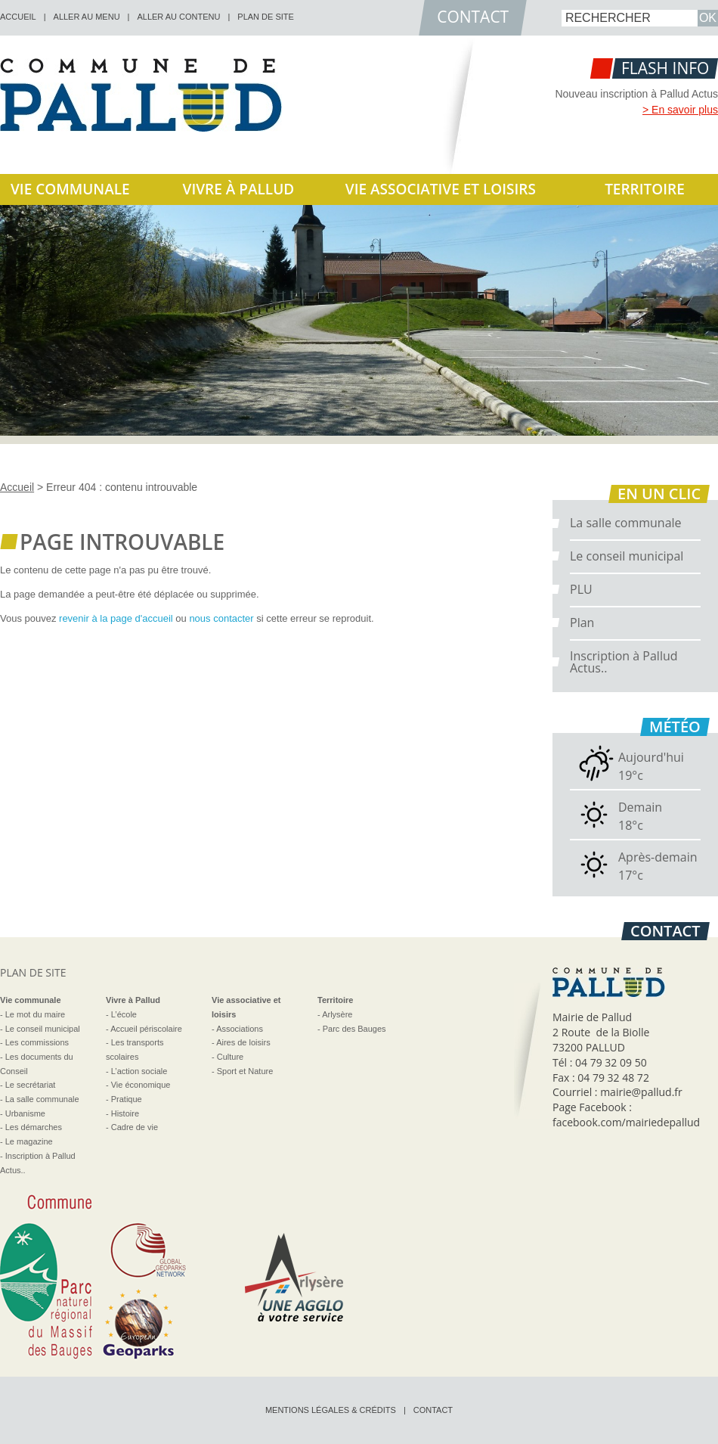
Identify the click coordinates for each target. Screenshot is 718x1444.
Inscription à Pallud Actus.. (624, 661)
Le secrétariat (30, 1084)
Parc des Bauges (354, 1028)
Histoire (125, 1113)
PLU (581, 589)
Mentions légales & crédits (330, 1409)
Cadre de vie (134, 1127)
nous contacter (221, 618)
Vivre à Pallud (239, 189)
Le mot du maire (35, 1014)
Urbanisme (25, 1113)
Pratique (126, 1099)
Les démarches (33, 1127)
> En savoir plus (680, 110)
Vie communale (70, 189)
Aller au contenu (178, 16)
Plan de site (265, 16)
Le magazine (29, 1141)
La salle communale (626, 522)
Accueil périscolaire (146, 1028)
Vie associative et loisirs (440, 189)
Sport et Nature (245, 1071)
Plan (582, 622)
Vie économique (141, 1084)
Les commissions (37, 1042)
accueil (18, 16)
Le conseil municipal (626, 556)
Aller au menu (87, 16)
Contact (433, 1409)
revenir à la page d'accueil (116, 618)
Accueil (17, 487)
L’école (124, 1014)
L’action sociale (139, 1071)
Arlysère (337, 1014)
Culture (230, 1056)
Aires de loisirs (243, 1042)
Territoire (645, 189)
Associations (239, 1028)
